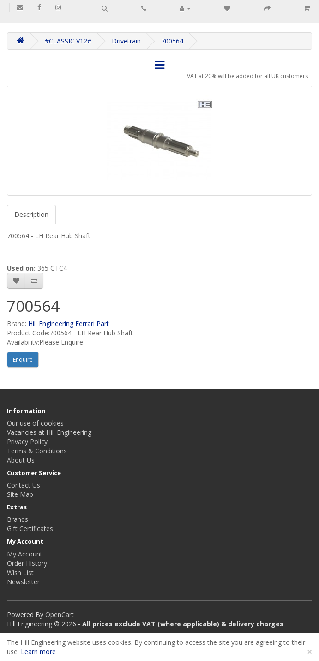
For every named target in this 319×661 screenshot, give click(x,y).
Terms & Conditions (37, 450)
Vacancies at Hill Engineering (49, 432)
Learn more (38, 651)
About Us (21, 460)
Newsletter (23, 581)
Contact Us (23, 485)
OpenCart (59, 614)
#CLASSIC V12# (68, 41)
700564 (172, 41)
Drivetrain (126, 41)
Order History (27, 563)
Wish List (20, 572)
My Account (24, 554)
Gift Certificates (30, 528)
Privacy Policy (27, 441)
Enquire (23, 360)
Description (31, 214)
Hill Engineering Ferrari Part (68, 323)
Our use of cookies (35, 423)
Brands (17, 519)
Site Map (20, 494)
